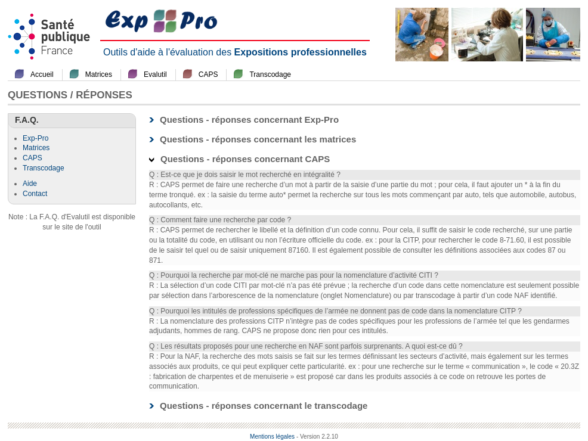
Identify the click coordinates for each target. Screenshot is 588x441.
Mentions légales (272, 436)
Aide (30, 183)
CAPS (208, 74)
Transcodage (270, 74)
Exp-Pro (35, 138)
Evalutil (155, 74)
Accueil (42, 74)
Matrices (98, 74)
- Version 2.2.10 (317, 436)
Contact (35, 194)
